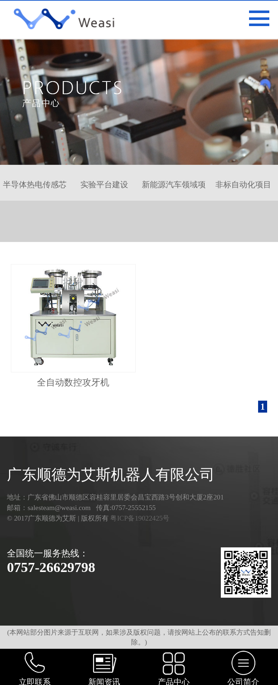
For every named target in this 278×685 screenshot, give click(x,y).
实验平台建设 (104, 184)
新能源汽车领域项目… (174, 190)
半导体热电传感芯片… (35, 190)
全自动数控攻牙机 (73, 382)
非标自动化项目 (243, 184)
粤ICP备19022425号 (139, 518)
